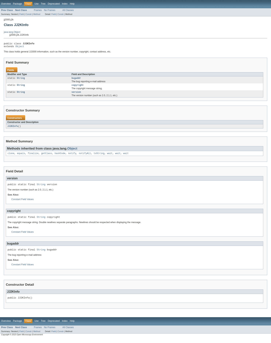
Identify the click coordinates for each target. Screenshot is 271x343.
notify (72, 156)
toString (99, 156)
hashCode (60, 156)
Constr (29, 14)
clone (11, 156)
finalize (33, 156)
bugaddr (76, 79)
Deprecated (54, 3)
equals (21, 156)
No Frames (49, 10)
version (76, 94)
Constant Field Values (22, 202)
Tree (43, 3)
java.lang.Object (12, 32)
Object (20, 47)
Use (36, 3)
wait (109, 156)
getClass (46, 156)
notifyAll (85, 156)
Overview (6, 3)
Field (21, 14)
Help (72, 3)
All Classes (68, 10)
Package (17, 3)
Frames (38, 10)
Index (65, 3)
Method (36, 14)
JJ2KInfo (12, 128)
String (21, 79)
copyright (77, 86)
